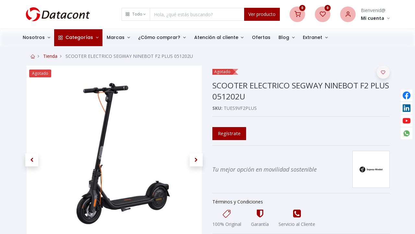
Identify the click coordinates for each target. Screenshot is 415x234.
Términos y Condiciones (237, 202)
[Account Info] (375, 18)
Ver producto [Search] (262, 14)
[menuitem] (268, 37)
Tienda (50, 56)
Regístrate (229, 133)
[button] (136, 14)
